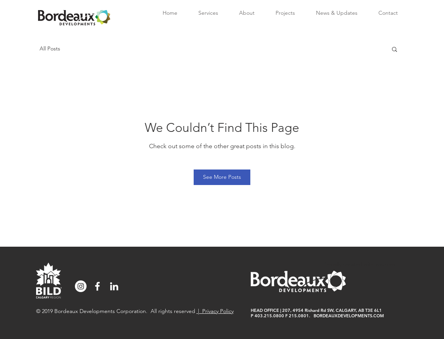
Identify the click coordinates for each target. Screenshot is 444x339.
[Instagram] (81, 286)
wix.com (385, 264)
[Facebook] (97, 286)
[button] (394, 49)
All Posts (50, 48)
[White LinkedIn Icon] (114, 286)
